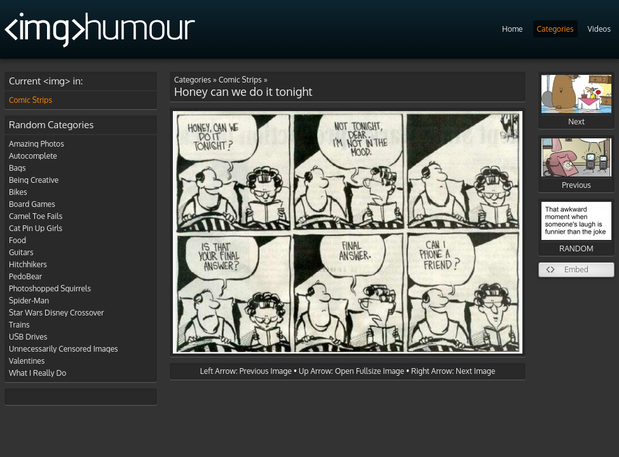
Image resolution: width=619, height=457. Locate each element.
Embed (576, 269)
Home (512, 29)
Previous (576, 164)
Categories (555, 29)
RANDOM (576, 227)
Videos (599, 29)
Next (576, 100)
